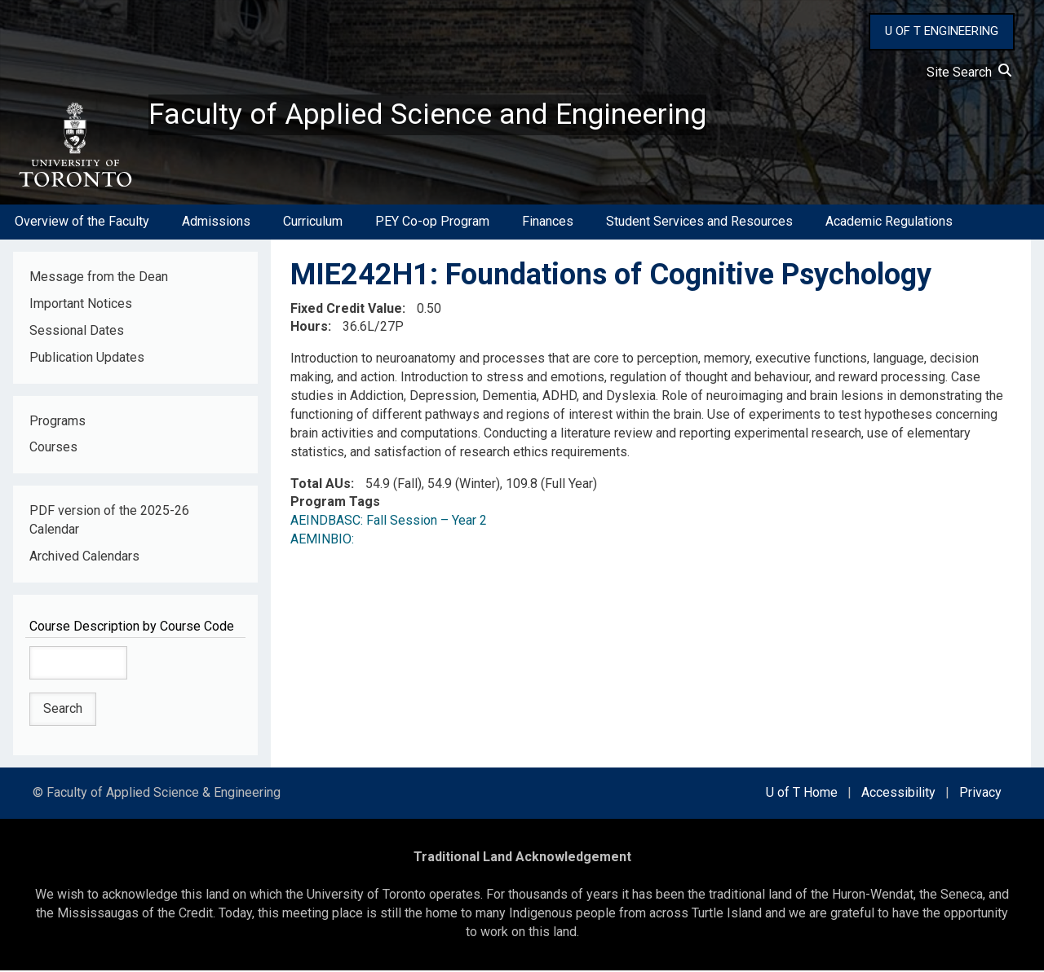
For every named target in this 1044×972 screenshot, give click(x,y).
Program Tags (335, 503)
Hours (309, 328)
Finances (547, 223)
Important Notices (80, 304)
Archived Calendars (84, 557)
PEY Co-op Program (432, 223)
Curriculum (313, 223)
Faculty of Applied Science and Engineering (426, 115)
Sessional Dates (76, 331)
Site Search (969, 72)
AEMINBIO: (325, 540)
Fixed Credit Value (346, 309)
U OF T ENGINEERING (941, 31)
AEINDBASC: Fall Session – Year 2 (388, 522)
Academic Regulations (889, 223)
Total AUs (320, 484)
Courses (53, 448)
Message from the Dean (98, 277)
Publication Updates (86, 358)
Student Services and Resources (699, 223)
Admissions (216, 223)
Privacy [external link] (980, 794)
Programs (57, 421)
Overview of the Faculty (82, 223)
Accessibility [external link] (898, 794)
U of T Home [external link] (802, 794)
